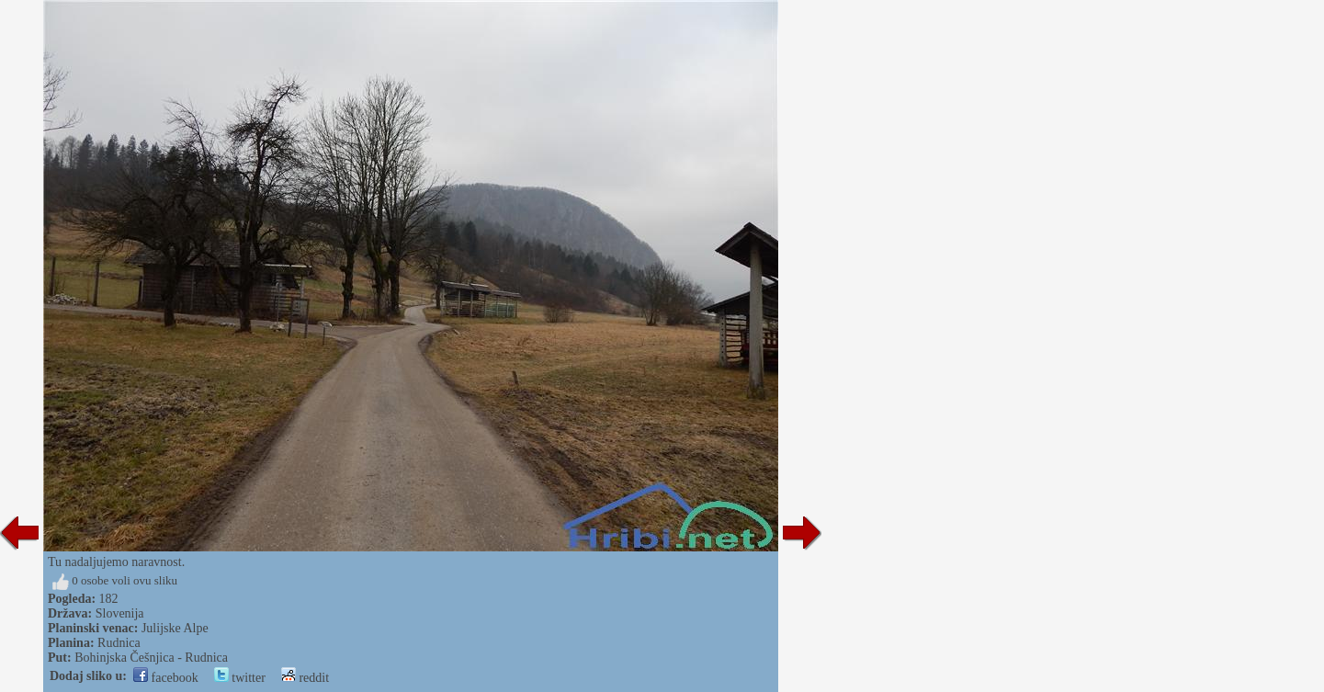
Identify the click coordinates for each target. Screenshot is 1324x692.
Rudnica (119, 643)
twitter (240, 678)
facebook (165, 678)
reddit (305, 678)
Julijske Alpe (175, 628)
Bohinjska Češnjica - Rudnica (151, 657)
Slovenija (120, 613)
